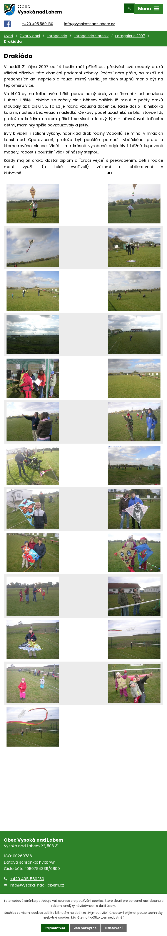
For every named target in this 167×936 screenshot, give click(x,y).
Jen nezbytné (85, 928)
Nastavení (114, 928)
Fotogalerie (57, 33)
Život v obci (30, 33)
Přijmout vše (54, 928)
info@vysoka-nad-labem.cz (89, 21)
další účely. (107, 905)
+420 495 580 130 (37, 21)
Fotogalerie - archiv (91, 33)
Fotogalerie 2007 (130, 33)
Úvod (8, 33)
